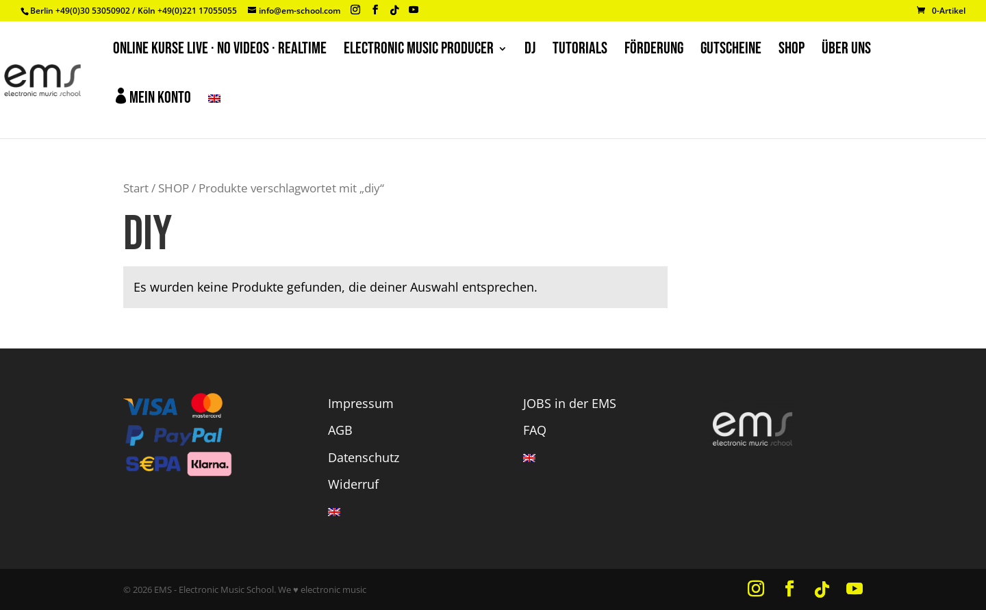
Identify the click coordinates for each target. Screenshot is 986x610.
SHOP (792, 51)
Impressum (361, 403)
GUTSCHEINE (730, 51)
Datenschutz (363, 457)
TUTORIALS (580, 51)
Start (136, 188)
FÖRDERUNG (653, 51)
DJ (529, 51)
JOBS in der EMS (569, 403)
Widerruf (353, 484)
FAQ (534, 430)
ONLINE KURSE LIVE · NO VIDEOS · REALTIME (220, 51)
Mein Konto (152, 97)
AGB (340, 430)
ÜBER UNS (846, 51)
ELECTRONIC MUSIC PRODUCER (419, 51)
